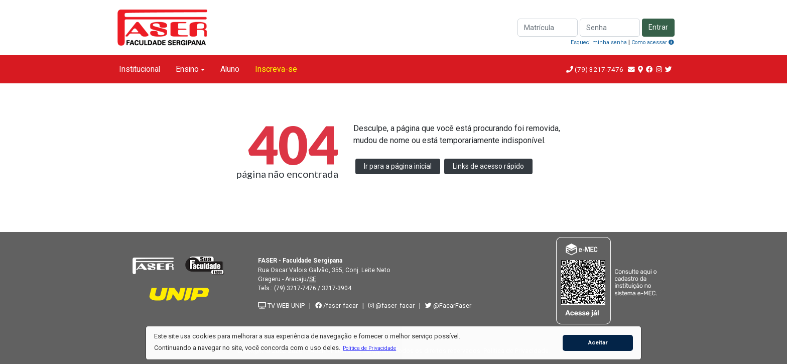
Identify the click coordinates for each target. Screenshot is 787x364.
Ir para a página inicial (398, 166)
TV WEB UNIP (281, 305)
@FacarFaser (448, 305)
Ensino (187, 69)
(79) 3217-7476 (599, 69)
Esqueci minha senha (599, 42)
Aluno (229, 69)
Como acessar (652, 42)
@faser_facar (392, 305)
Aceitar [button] (598, 342)
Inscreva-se (276, 69)
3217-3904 (336, 288)
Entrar (658, 27)
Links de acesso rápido (488, 166)
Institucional (139, 69)
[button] (370, 347)
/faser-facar (336, 305)
